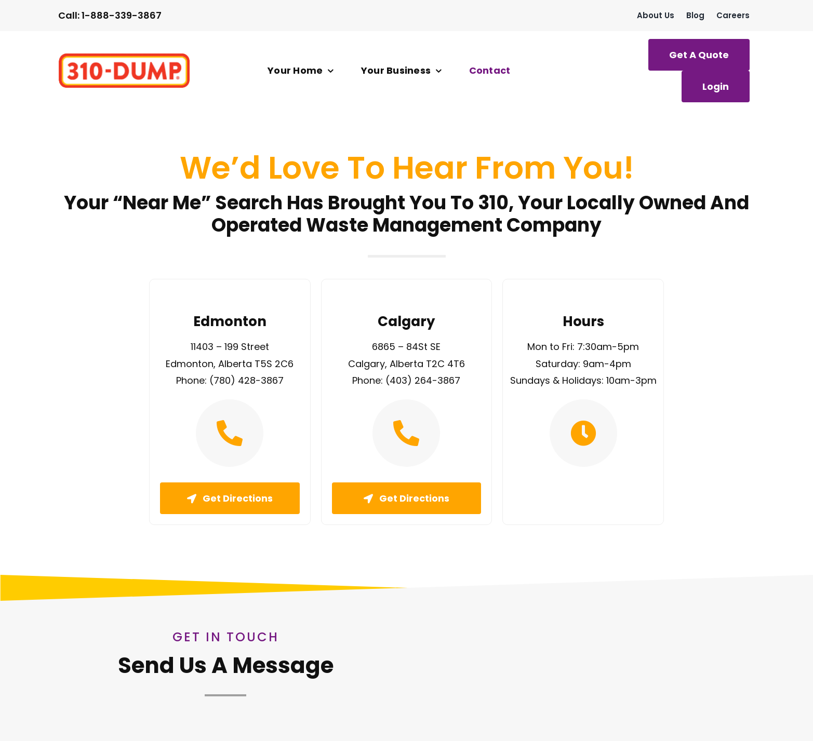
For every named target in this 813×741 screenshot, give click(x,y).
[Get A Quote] (699, 55)
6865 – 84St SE (406, 346)
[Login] (716, 86)
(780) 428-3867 (246, 380)
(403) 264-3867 (422, 380)
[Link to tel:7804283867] (229, 433)
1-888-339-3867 (122, 15)
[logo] (124, 57)
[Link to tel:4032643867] (406, 433)
